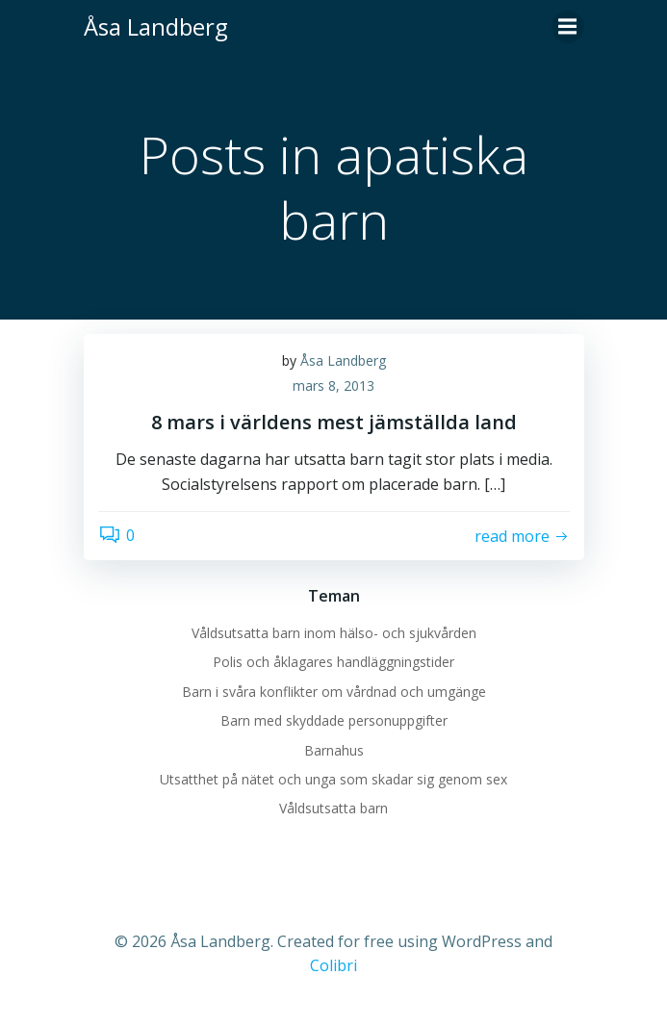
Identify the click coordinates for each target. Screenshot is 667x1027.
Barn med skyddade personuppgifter (334, 720)
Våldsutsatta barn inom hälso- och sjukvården (334, 633)
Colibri (333, 965)
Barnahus (334, 750)
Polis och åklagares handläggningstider (333, 662)
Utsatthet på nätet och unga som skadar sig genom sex (333, 779)
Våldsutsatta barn (333, 808)
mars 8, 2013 (333, 385)
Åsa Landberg (343, 360)
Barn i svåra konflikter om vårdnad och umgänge (334, 691)
